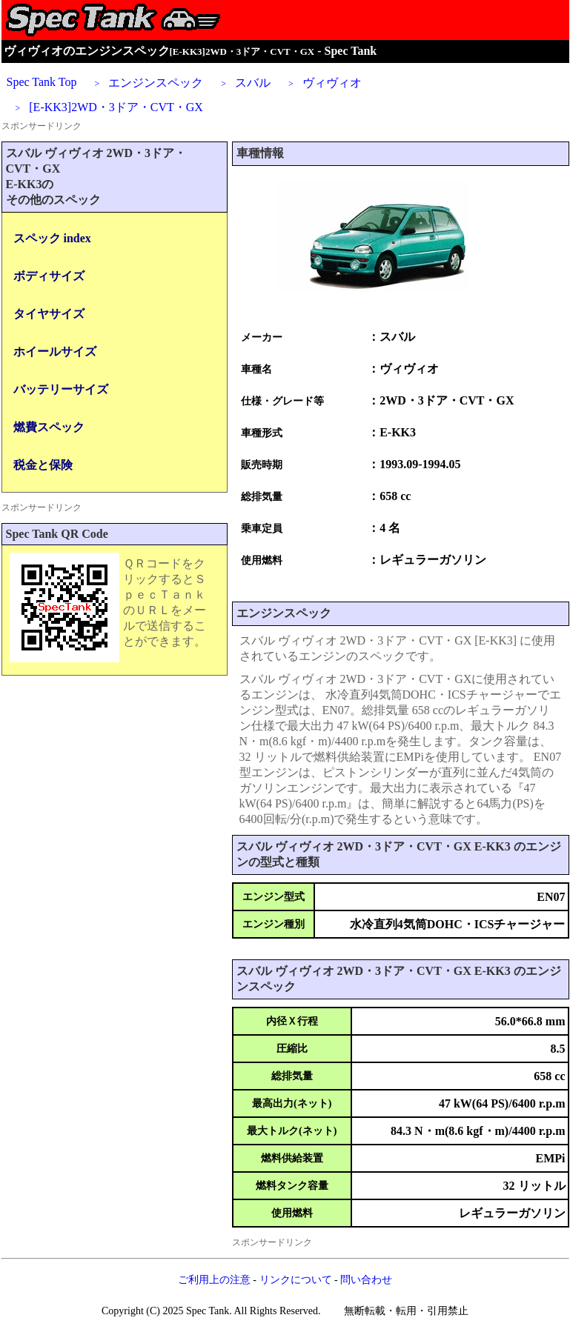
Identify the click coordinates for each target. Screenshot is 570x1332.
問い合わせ (366, 1279)
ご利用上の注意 (214, 1279)
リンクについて (295, 1279)
